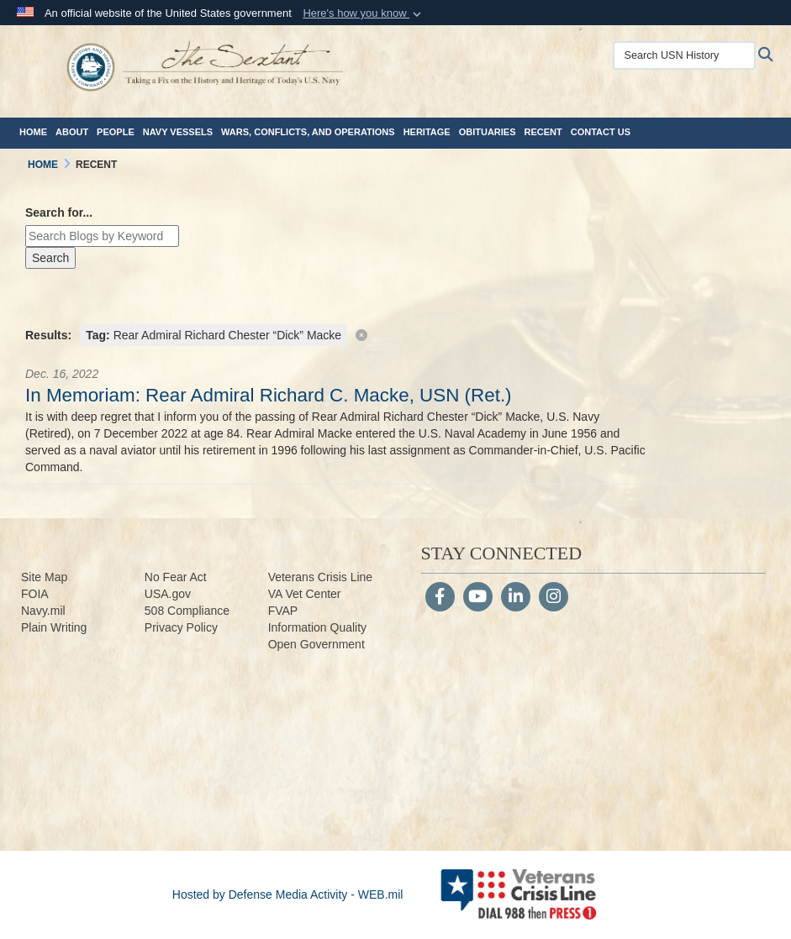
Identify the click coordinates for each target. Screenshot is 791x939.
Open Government (316, 644)
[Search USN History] (689, 55)
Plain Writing (54, 627)
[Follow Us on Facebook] (440, 598)
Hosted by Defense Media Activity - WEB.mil (287, 894)
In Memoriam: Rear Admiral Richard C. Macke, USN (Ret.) (268, 395)
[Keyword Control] (102, 236)
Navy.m (40, 610)
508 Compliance (187, 610)
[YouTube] (478, 598)
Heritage (427, 132)
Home (33, 132)
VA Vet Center (304, 594)
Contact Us (600, 132)
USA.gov (168, 594)
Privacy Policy (181, 627)
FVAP (283, 610)
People (115, 132)
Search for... (58, 212)
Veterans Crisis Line (320, 577)
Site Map (44, 577)
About (71, 132)
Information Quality (317, 627)
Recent (543, 132)
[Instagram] (553, 598)
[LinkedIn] (515, 598)
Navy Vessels (178, 132)
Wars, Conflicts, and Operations (308, 132)
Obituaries (487, 132)
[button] (364, 13)
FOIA (35, 594)
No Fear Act (176, 577)
